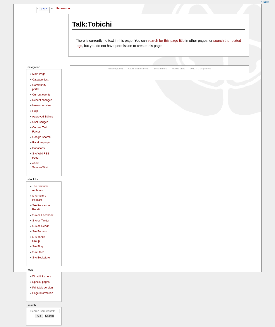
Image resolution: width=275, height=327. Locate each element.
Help (35, 110)
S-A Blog (37, 246)
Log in (266, 1)
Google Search (41, 137)
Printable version (42, 287)
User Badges (40, 122)
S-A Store (38, 252)
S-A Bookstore (41, 257)
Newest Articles (41, 105)
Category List (40, 79)
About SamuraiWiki (138, 68)
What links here (41, 276)
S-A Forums (39, 231)
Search (32, 305)
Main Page (38, 73)
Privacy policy (115, 68)
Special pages (41, 281)
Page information (42, 293)
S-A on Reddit (40, 226)
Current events (41, 94)
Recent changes (42, 100)
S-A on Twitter (40, 220)
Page (44, 8)
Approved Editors (42, 116)
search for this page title (166, 40)
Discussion (62, 8)
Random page (41, 142)
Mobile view (178, 68)
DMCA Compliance (200, 68)
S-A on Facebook (42, 215)
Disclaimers (160, 68)
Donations (38, 148)
